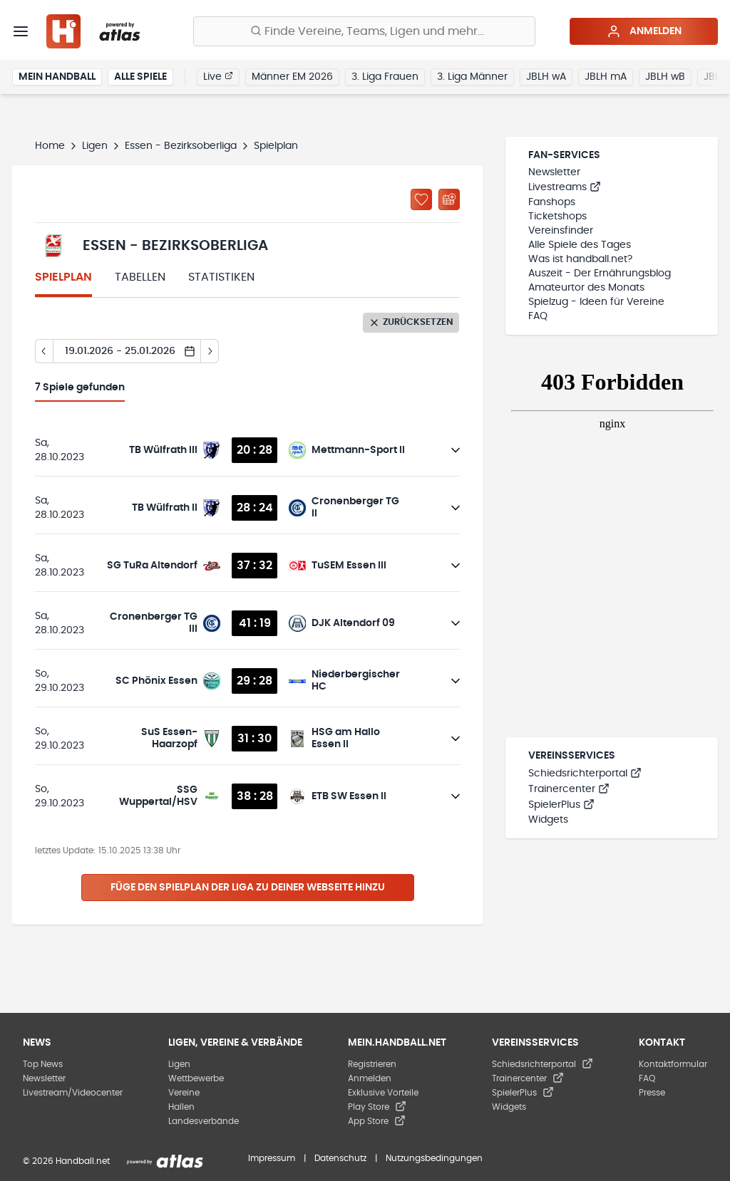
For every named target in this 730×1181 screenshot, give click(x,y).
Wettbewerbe (196, 1078)
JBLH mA (606, 77)
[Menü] (21, 31)
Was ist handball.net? (580, 259)
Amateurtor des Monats (586, 288)
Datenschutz (340, 1158)
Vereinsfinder (560, 231)
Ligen (95, 146)
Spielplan (63, 277)
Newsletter (554, 172)
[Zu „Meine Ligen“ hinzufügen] (421, 199)
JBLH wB (665, 77)
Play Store (377, 1107)
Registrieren (372, 1064)
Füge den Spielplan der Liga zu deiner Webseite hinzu (247, 888)
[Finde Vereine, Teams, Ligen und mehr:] (364, 31)
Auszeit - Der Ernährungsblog (599, 274)
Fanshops (551, 202)
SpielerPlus (561, 805)
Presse (652, 1092)
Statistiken (221, 277)
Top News (43, 1064)
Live (218, 76)
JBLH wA (546, 77)
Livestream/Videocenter (73, 1092)
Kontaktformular (673, 1064)
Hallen (181, 1107)
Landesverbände (203, 1121)
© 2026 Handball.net (66, 1161)
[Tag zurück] (44, 351)
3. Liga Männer (472, 77)
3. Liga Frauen (384, 77)
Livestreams (564, 187)
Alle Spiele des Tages (579, 245)
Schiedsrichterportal (585, 773)
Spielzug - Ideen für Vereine (596, 302)
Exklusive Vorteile (383, 1092)
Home (50, 146)
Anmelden (644, 31)
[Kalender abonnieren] (449, 199)
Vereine (184, 1092)
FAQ (538, 316)
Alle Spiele (140, 77)
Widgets (548, 820)
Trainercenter (569, 789)
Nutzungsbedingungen (434, 1158)
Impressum (271, 1158)
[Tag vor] (210, 351)
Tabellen (140, 277)
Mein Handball (57, 77)
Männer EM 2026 (292, 77)
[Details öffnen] (455, 450)
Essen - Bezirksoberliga (181, 146)
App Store (377, 1121)
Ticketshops (557, 217)
